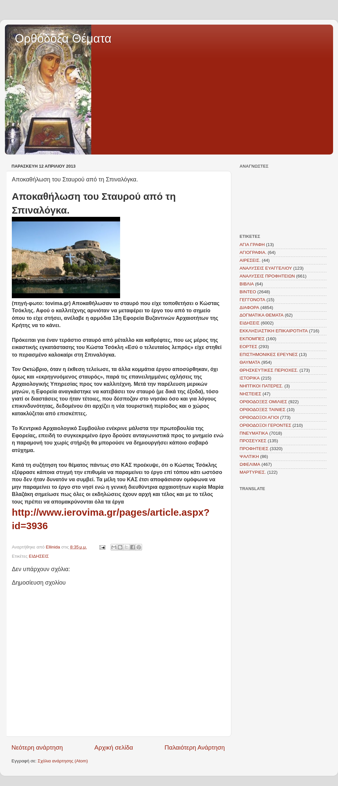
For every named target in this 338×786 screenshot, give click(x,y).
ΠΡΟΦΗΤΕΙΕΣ (254, 448)
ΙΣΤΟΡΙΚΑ (250, 378)
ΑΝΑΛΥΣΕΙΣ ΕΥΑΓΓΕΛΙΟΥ (266, 268)
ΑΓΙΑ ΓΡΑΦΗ (252, 244)
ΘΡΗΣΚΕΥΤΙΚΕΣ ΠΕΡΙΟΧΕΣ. (269, 370)
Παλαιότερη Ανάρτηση (194, 747)
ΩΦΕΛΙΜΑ (250, 464)
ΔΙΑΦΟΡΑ (249, 307)
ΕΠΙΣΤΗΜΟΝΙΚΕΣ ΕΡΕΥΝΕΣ (269, 354)
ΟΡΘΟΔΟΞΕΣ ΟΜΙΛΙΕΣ (263, 401)
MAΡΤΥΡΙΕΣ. (253, 472)
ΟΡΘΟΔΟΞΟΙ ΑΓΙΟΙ (259, 417)
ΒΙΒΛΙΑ (247, 283)
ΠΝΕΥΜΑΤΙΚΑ (254, 433)
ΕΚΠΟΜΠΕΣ (252, 338)
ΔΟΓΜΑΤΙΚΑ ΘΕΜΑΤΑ (262, 315)
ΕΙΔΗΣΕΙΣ (39, 556)
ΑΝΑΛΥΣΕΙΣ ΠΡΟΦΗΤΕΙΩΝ (267, 276)
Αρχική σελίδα (114, 747)
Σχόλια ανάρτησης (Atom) (63, 760)
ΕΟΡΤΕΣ (248, 346)
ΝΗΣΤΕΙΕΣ (250, 393)
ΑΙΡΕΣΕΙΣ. (250, 260)
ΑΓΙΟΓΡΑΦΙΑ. (253, 252)
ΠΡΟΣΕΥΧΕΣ (253, 440)
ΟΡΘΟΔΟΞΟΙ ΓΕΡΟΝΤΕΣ (265, 425)
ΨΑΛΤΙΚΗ (249, 456)
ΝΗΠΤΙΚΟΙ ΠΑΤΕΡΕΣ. (261, 385)
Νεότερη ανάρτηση (37, 747)
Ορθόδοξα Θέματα (63, 38)
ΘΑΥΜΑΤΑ (250, 362)
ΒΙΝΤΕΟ (248, 291)
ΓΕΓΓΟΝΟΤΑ (252, 299)
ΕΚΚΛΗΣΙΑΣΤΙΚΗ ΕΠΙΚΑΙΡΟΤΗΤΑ (274, 330)
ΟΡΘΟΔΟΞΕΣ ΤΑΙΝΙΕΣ (262, 409)
